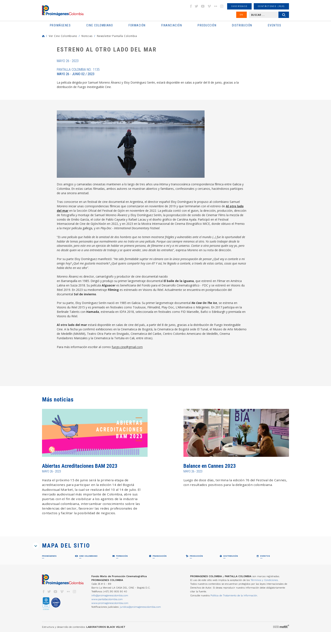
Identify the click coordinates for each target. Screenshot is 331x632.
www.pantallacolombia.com (107, 599)
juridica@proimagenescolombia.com (140, 606)
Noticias (87, 36)
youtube (203, 6)
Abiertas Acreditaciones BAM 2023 (79, 466)
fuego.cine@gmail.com (127, 347)
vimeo (209, 6)
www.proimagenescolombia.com (109, 603)
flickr (215, 6)
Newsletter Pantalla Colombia (117, 36)
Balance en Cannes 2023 (209, 466)
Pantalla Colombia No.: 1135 (78, 72)
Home (43, 36)
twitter (196, 6)
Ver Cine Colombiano (63, 36)
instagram (222, 6)
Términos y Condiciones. (264, 580)
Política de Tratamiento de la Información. (234, 595)
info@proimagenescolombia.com (109, 595)
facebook (190, 6)
